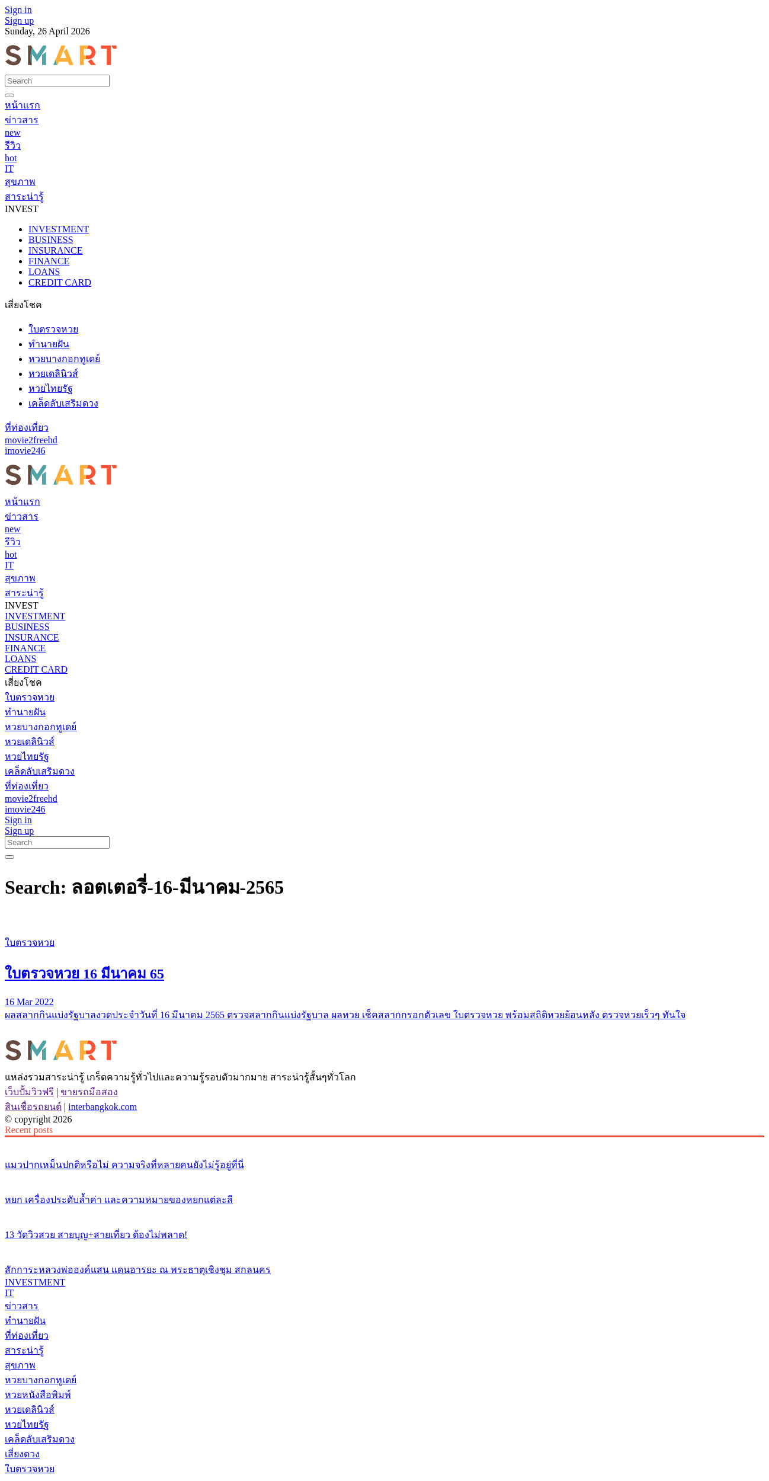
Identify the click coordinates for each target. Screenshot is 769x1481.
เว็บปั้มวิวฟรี (29, 1092)
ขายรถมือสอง (89, 1092)
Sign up (19, 20)
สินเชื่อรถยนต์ (33, 1107)
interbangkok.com (102, 1107)
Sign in (18, 10)
